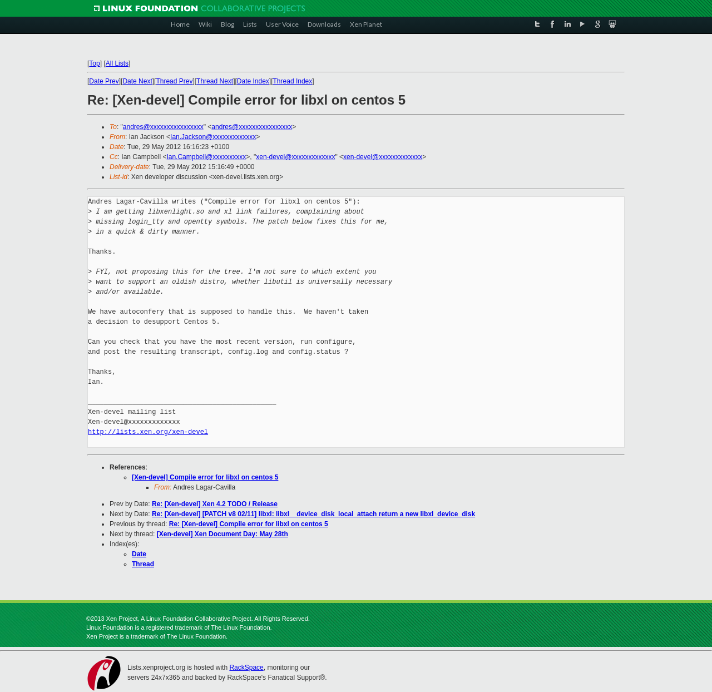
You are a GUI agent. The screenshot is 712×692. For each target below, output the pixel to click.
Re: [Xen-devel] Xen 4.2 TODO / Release (215, 504)
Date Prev (103, 81)
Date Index (253, 81)
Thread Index (293, 81)
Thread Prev (174, 81)
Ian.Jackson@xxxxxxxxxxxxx (213, 137)
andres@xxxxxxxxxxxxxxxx (163, 127)
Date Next (137, 81)
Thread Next (214, 81)
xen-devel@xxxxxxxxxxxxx (295, 157)
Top (94, 63)
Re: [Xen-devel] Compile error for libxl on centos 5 (248, 524)
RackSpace (246, 667)
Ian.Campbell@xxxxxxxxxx (206, 157)
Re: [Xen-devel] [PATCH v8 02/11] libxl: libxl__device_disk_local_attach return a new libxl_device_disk (313, 514)
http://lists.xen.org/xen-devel (148, 432)
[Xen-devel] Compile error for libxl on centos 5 (205, 477)
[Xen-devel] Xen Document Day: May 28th (222, 534)
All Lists (117, 63)
